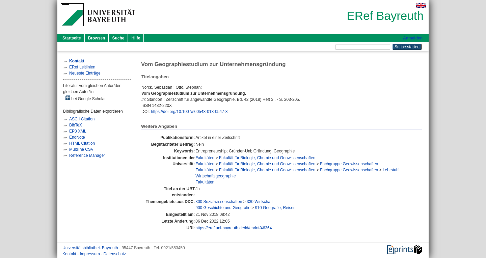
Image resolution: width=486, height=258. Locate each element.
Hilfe (135, 38)
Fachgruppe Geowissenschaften (349, 164)
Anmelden (413, 38)
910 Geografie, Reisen (275, 207)
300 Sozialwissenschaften (218, 201)
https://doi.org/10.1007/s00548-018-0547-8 (189, 111)
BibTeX (75, 125)
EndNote (77, 137)
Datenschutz (114, 254)
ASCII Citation (81, 119)
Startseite (71, 38)
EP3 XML (77, 131)
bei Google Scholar (85, 98)
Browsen (96, 38)
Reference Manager (87, 155)
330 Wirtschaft (260, 201)
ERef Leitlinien (82, 67)
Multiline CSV (81, 149)
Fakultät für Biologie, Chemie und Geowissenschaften (267, 157)
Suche (118, 38)
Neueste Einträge (85, 73)
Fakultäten (204, 157)
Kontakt (69, 254)
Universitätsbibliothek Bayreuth (90, 248)
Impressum (90, 254)
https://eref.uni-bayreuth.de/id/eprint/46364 (233, 228)
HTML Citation (82, 143)
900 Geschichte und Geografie (222, 207)
